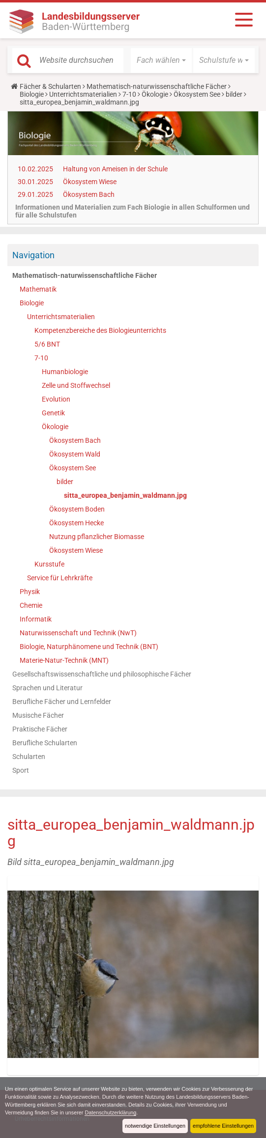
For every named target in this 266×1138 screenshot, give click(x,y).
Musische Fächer (38, 715)
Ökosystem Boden (77, 509)
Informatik (36, 619)
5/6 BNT (47, 344)
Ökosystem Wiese (90, 182)
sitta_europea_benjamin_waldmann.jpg (125, 495)
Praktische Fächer (39, 729)
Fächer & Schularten (50, 86)
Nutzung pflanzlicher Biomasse (96, 537)
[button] (161, 60)
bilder (234, 94)
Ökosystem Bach (89, 194)
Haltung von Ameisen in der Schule (115, 169)
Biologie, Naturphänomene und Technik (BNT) (89, 646)
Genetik (53, 413)
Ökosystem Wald (74, 454)
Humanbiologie (65, 372)
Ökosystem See (197, 94)
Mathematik (38, 289)
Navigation (33, 255)
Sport (20, 770)
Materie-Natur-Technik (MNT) (64, 660)
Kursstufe (49, 564)
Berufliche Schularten (44, 743)
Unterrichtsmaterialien (83, 94)
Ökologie (155, 94)
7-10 (129, 94)
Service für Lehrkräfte (59, 578)
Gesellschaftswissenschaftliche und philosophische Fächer (101, 674)
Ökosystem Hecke (76, 523)
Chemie (31, 605)
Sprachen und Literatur (47, 688)
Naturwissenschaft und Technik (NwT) (78, 633)
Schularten (28, 756)
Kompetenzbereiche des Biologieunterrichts (100, 330)
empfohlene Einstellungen (223, 1126)
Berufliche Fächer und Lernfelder (61, 701)
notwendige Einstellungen (155, 1126)
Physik (30, 592)
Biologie (32, 94)
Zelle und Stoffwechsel (76, 385)
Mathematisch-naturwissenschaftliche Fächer (157, 86)
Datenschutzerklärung (111, 1112)
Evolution (56, 399)
